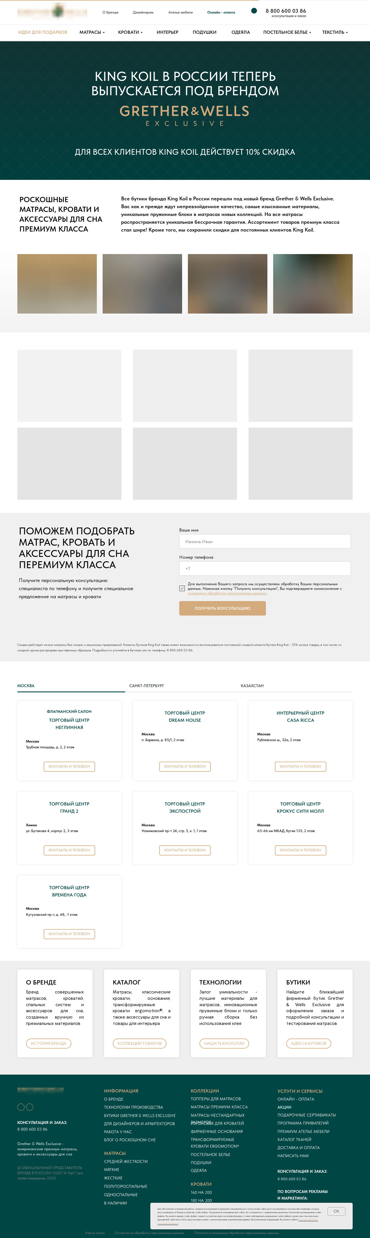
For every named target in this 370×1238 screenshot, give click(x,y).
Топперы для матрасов (216, 1099)
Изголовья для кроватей (217, 1123)
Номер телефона (196, 557)
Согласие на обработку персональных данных (149, 1233)
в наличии (115, 1203)
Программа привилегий (303, 1123)
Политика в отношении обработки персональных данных (236, 1233)
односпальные (121, 1194)
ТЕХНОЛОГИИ (220, 982)
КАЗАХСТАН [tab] (252, 685)
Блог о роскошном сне (130, 1140)
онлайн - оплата (296, 1099)
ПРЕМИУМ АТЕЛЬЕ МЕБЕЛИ (304, 1131)
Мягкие (111, 1169)
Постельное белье (210, 1154)
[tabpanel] (185, 826)
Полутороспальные (125, 1186)
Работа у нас (118, 1131)
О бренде (113, 1099)
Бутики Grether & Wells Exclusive (140, 1115)
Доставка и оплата (299, 1147)
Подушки (201, 1162)
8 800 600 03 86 (180, 650)
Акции (284, 1107)
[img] (319, 12)
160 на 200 (201, 1192)
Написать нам (293, 1155)
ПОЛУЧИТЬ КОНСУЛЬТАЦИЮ (222, 608)
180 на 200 (201, 1200)
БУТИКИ (298, 982)
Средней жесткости (126, 1161)
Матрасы (115, 1153)
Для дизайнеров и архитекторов (139, 1123)
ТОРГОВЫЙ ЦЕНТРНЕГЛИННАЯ (69, 720)
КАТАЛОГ (126, 982)
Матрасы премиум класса (219, 1107)
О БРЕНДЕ (41, 982)
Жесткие (113, 1178)
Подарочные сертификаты (307, 1115)
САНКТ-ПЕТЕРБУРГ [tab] (146, 685)
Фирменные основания (217, 1131)
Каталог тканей (294, 1139)
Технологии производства (133, 1107)
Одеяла (199, 1170)
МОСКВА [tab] (25, 685)
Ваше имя (189, 530)
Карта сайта (95, 1233)
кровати (201, 1184)
